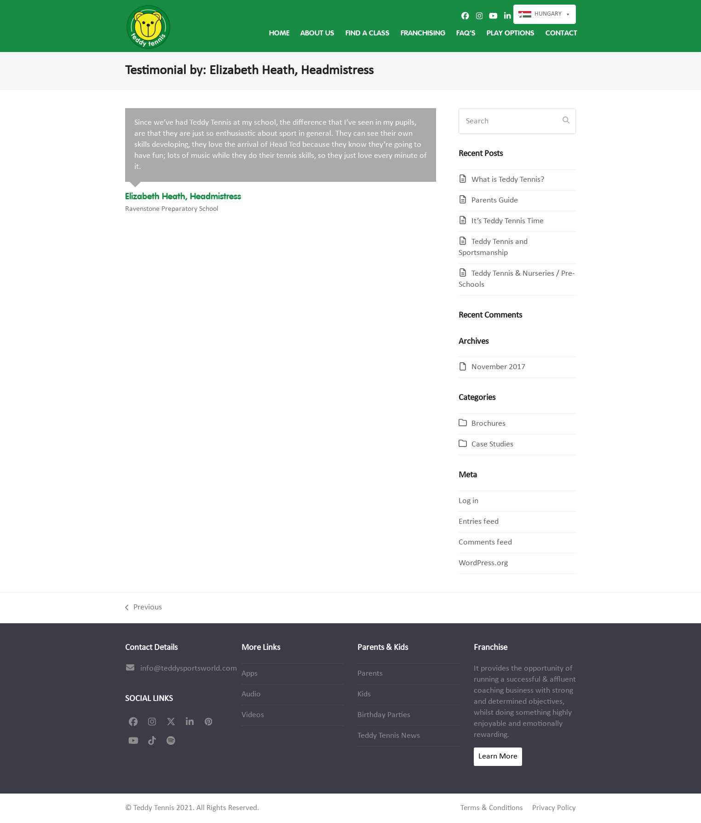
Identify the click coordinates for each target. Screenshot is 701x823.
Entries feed (479, 521)
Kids (364, 694)
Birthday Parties (383, 715)
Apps (249, 673)
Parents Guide (494, 200)
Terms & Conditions (491, 808)
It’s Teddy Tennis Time (507, 221)
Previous (143, 608)
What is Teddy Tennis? (507, 179)
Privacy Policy (554, 808)
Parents (370, 673)
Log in (468, 501)
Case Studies (492, 444)
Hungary (552, 14)
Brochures (488, 423)
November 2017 (498, 367)
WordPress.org (483, 563)
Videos (252, 715)
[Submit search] (566, 121)
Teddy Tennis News (388, 735)
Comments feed (485, 542)
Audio (251, 694)
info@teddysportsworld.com (188, 668)
